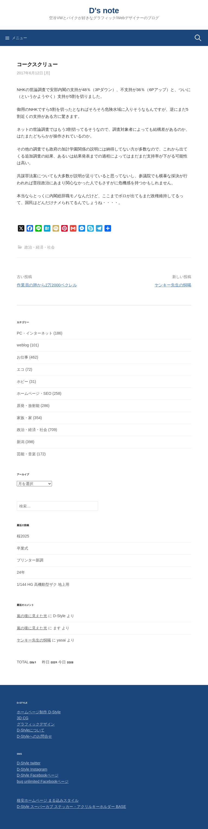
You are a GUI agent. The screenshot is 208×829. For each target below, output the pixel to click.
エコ (20, 369)
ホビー (22, 381)
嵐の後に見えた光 (32, 616)
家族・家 (24, 418)
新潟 (20, 442)
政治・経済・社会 (39, 247)
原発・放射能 (28, 405)
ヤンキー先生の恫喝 (173, 285)
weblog (23, 345)
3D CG (22, 718)
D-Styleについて (30, 730)
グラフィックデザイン (36, 724)
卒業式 (22, 548)
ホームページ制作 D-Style (39, 712)
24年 (21, 572)
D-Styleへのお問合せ (34, 736)
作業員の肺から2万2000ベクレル (47, 285)
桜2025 (23, 536)
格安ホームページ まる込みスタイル (48, 800)
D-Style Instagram (32, 769)
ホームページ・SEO (34, 393)
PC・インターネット (35, 333)
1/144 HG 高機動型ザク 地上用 (43, 584)
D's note (104, 10)
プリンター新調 (30, 560)
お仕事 (22, 357)
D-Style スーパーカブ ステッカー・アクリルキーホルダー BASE (71, 806)
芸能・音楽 (26, 454)
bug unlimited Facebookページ (43, 781)
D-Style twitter (29, 763)
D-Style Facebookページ (37, 775)
